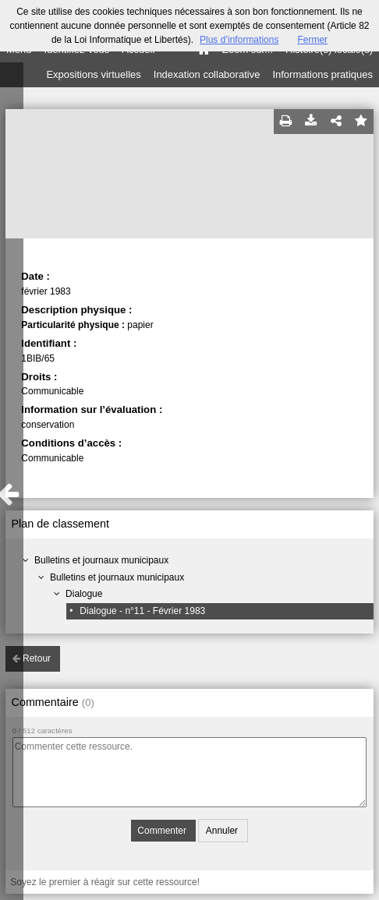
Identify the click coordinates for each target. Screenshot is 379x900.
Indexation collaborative (207, 74)
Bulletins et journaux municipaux (101, 560)
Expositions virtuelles (93, 74)
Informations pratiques (322, 74)
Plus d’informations (239, 39)
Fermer (312, 39)
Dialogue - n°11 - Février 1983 (142, 610)
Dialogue (84, 593)
